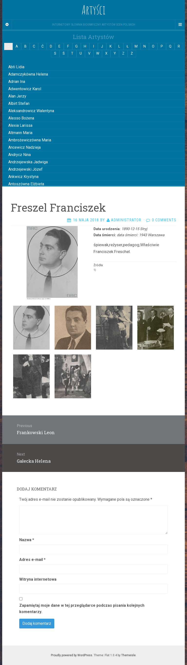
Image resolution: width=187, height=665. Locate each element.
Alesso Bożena (21, 118)
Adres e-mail (32, 559)
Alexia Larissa (20, 125)
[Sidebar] (7, 24)
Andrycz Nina (19, 154)
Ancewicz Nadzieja (24, 147)
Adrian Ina (16, 81)
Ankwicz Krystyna (23, 176)
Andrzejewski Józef (25, 169)
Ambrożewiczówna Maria (29, 140)
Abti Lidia (16, 67)
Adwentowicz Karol (24, 89)
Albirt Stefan (18, 103)
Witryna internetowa (37, 579)
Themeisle (128, 655)
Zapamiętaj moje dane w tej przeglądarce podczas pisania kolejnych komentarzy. (81, 608)
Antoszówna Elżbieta (26, 184)
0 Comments (164, 220)
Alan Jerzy (17, 96)
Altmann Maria (20, 132)
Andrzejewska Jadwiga (28, 162)
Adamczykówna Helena (28, 74)
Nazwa (26, 540)
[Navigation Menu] (180, 24)
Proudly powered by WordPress (71, 655)
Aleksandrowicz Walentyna (31, 110)
